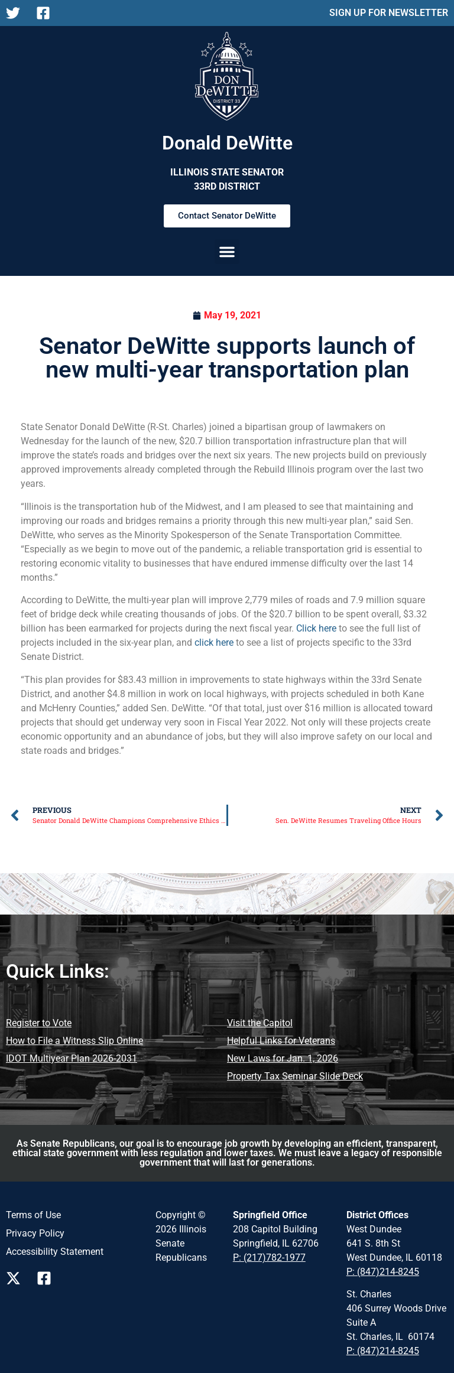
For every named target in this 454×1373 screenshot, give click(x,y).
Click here (316, 628)
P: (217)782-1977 (269, 1257)
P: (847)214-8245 (382, 1271)
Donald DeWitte (227, 143)
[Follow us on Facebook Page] (47, 1278)
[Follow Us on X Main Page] (16, 13)
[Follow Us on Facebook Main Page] (46, 13)
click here (214, 642)
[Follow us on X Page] (16, 1278)
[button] (227, 251)
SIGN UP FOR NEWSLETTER (388, 12)
